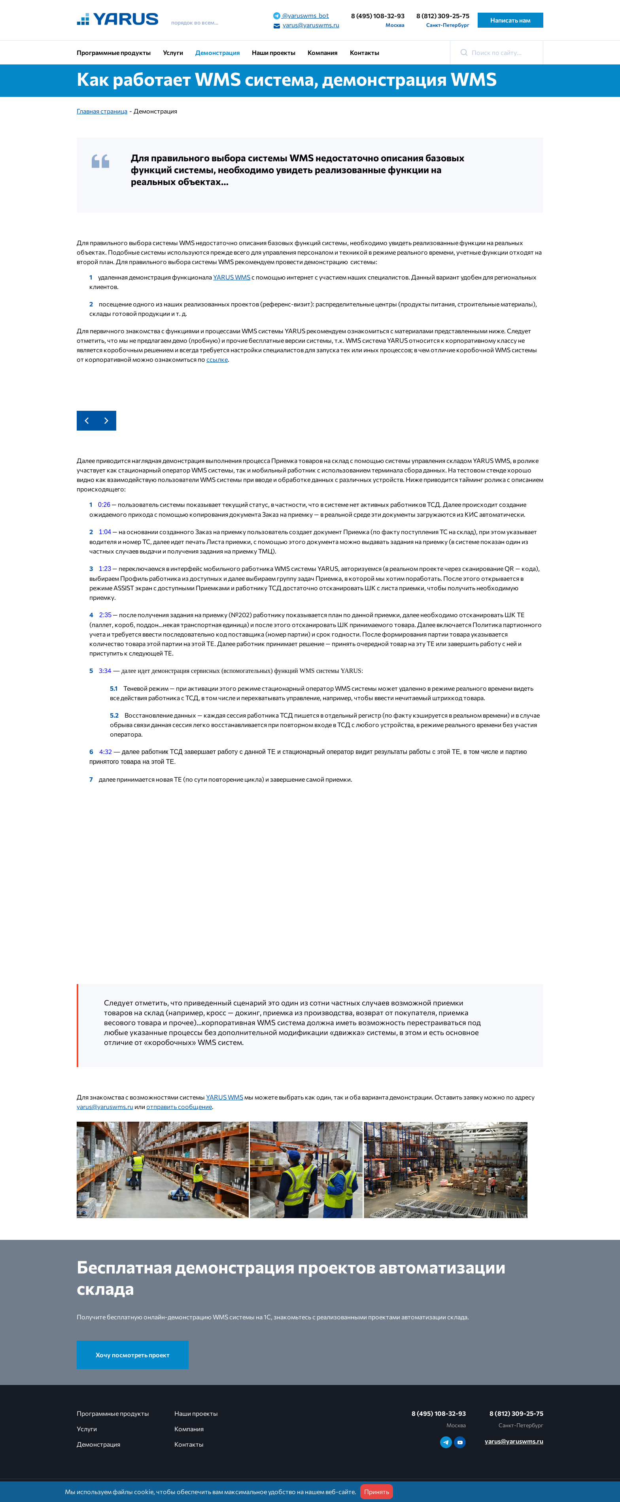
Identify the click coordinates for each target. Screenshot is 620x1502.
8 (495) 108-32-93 (378, 15)
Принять (376, 1491)
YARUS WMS (231, 277)
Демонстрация (217, 52)
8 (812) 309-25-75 (442, 15)
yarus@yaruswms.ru (306, 25)
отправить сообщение (179, 1106)
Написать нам (510, 20)
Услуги (173, 52)
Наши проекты (273, 52)
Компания (323, 52)
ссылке (217, 359)
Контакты (364, 52)
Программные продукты (114, 52)
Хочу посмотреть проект (133, 1354)
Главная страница (102, 111)
